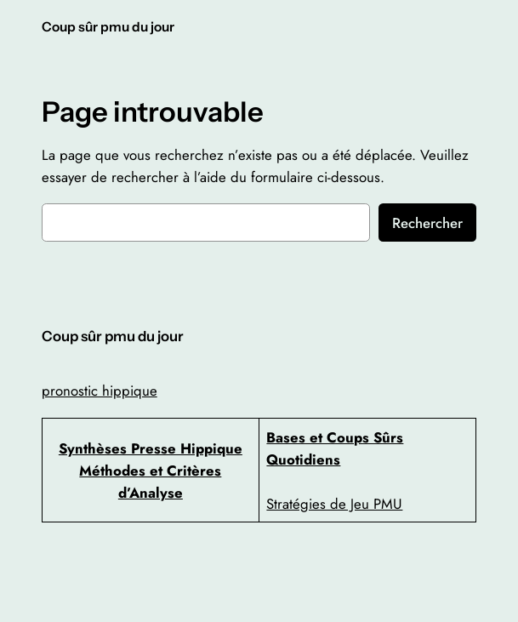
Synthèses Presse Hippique (150, 448)
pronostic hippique (99, 390)
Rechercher (427, 223)
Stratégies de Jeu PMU (334, 504)
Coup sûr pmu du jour (108, 27)
